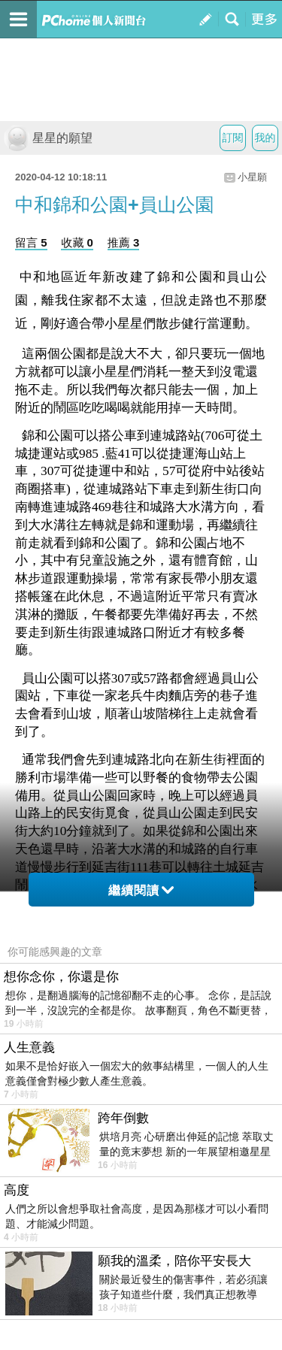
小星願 (252, 177)
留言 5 (31, 242)
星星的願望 (48, 138)
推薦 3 (124, 242)
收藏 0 (77, 242)
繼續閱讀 (141, 890)
